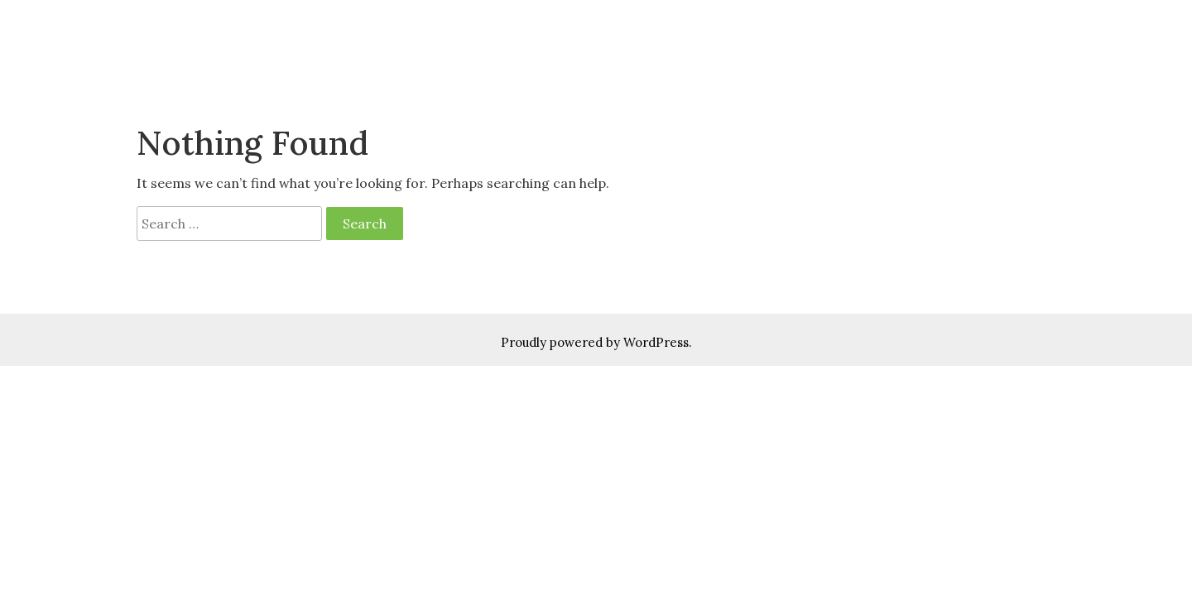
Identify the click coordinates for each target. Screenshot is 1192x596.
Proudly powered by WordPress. (596, 342)
